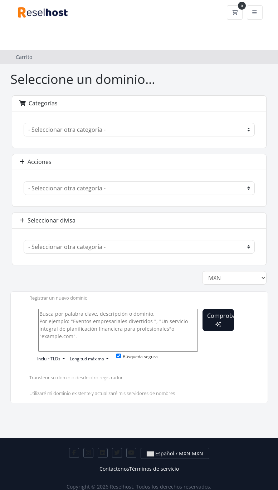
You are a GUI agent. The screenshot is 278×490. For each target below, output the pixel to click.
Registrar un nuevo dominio (53, 298)
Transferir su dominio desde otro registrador (70, 378)
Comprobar (220, 319)
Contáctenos (114, 468)
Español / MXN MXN (175, 453)
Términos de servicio (154, 468)
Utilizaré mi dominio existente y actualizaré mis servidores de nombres (96, 394)
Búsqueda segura (137, 357)
